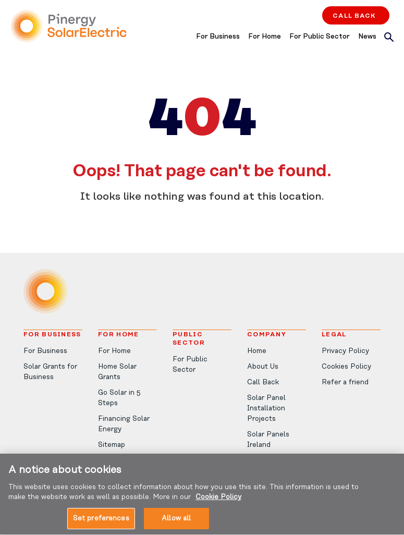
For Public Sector (319, 36)
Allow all (176, 523)
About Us (262, 366)
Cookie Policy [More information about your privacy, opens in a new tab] (218, 502)
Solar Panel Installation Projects (266, 408)
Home (256, 351)
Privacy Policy (345, 351)
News (367, 36)
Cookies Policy (346, 366)
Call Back (354, 16)
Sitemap (111, 445)
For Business (218, 36)
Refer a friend (345, 382)
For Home (264, 36)
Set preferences (101, 523)
